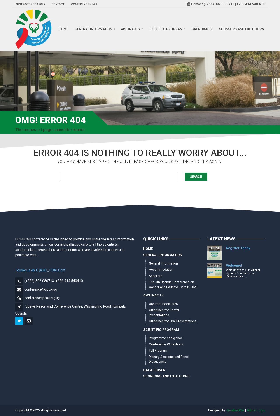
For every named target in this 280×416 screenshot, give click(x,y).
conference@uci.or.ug (40, 289)
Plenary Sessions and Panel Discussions (169, 359)
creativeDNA (235, 410)
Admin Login (256, 410)
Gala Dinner (202, 29)
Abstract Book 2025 (30, 4)
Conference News (84, 4)
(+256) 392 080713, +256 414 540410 (53, 281)
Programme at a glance (166, 338)
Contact (58, 4)
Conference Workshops (166, 344)
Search (196, 176)
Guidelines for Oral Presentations (172, 321)
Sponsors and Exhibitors (241, 29)
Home (63, 29)
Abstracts (130, 29)
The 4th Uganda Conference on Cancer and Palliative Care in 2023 (173, 284)
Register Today (238, 248)
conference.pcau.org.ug (42, 298)
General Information (93, 29)
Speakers (155, 276)
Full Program (158, 350)
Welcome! (234, 265)
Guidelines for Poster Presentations (164, 312)
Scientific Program (166, 29)
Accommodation (161, 270)
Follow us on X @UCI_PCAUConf (40, 270)
